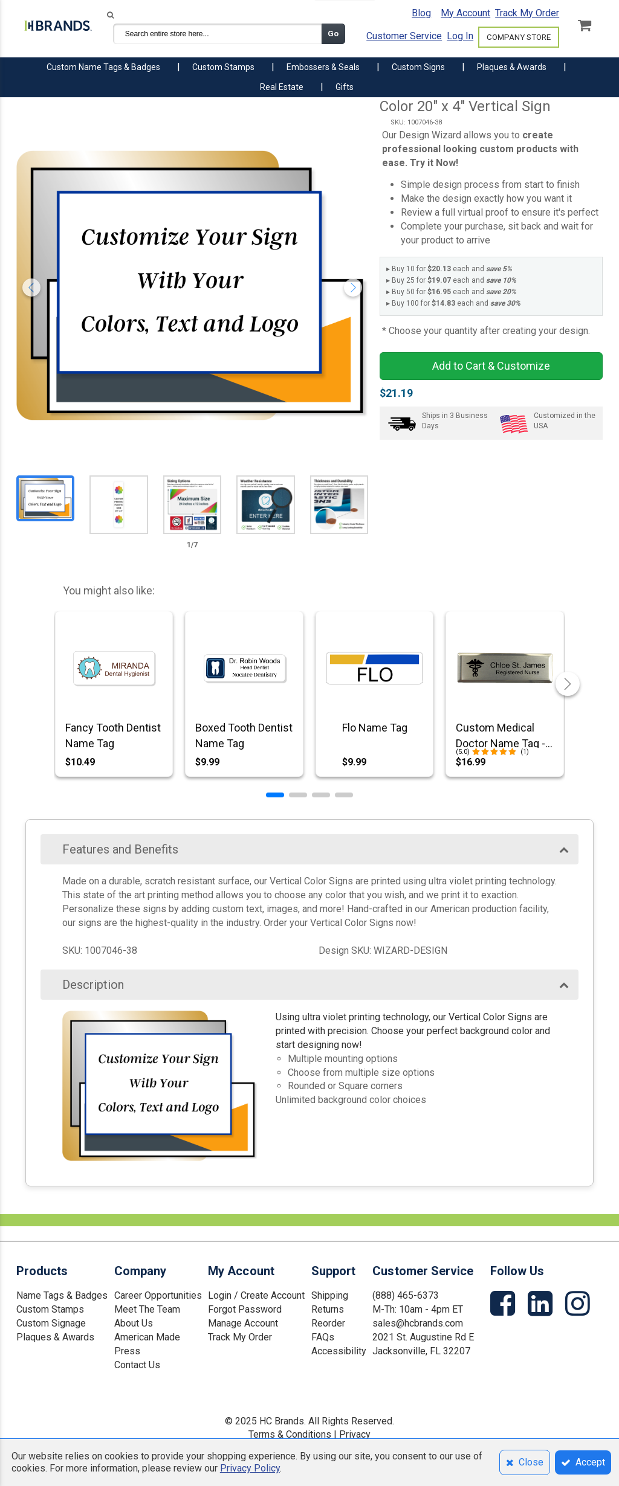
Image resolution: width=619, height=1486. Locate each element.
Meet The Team (147, 1309)
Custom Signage (51, 1323)
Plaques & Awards (55, 1337)
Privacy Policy (250, 1468)
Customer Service (404, 36)
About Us (133, 1323)
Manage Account (243, 1323)
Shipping (329, 1295)
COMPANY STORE (519, 37)
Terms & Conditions (289, 1434)
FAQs (322, 1337)
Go (333, 33)
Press (127, 1351)
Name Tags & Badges (62, 1295)
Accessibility (338, 1351)
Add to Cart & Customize (491, 365)
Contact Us (137, 1365)
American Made (147, 1337)
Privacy (355, 1434)
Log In (460, 36)
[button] (275, 795)
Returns (327, 1309)
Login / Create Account (256, 1295)
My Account (465, 13)
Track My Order (527, 13)
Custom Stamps (50, 1309)
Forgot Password (245, 1309)
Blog (421, 13)
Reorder (328, 1323)
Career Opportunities (158, 1295)
